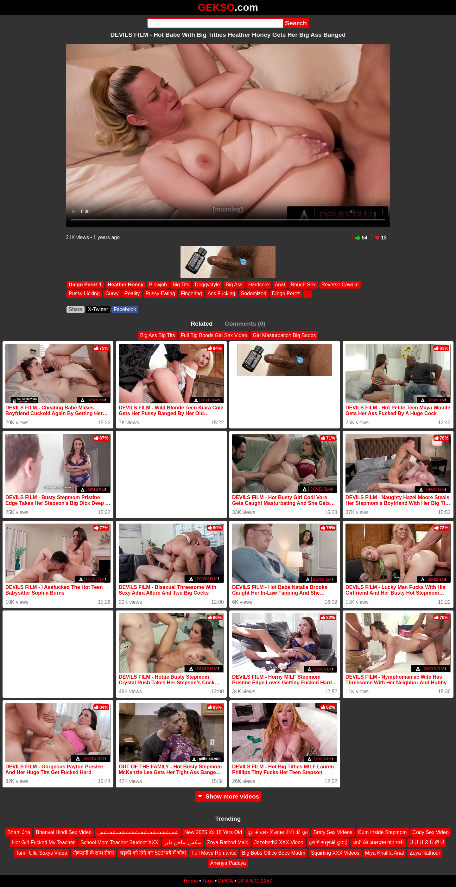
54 (361, 237)
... (308, 294)
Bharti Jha (18, 832)
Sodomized (253, 294)
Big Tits (181, 284)
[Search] (215, 23)
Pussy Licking (84, 294)
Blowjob (158, 284)
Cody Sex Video (430, 832)
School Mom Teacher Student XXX (119, 842)
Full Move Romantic (214, 853)
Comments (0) (245, 323)
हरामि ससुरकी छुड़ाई (328, 842)
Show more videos (228, 796)
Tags (208, 881)
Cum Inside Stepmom (382, 832)
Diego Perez (286, 294)
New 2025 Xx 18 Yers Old (213, 832)
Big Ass (234, 284)
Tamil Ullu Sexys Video (41, 853)
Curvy (112, 294)
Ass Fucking (221, 294)
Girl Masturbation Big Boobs (284, 335)
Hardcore (258, 284)
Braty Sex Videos (333, 832)
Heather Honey (125, 284)
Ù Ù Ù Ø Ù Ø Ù (426, 842)
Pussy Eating (160, 294)
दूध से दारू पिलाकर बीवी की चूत (278, 832)
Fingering (191, 294)
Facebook (125, 309)
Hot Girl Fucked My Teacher (43, 842)
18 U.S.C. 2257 (255, 881)
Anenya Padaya (228, 863)
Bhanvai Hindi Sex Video (64, 832)
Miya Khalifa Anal (384, 853)
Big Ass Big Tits (157, 335)
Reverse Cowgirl (339, 284)
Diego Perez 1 (85, 284)
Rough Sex (303, 284)
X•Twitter (98, 309)
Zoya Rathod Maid (228, 842)
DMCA (225, 881)
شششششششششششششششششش (138, 832)
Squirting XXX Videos (335, 853)
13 (380, 237)
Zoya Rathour (424, 853)
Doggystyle (207, 284)
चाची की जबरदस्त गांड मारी (378, 842)
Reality (132, 294)
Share (75, 309)
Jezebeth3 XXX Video (278, 842)
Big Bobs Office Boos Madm (273, 853)
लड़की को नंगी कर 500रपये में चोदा (153, 853)
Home (191, 881)
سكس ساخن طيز (182, 842)
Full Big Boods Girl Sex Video (214, 335)
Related (201, 323)
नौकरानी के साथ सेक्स (93, 853)
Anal (280, 284)
